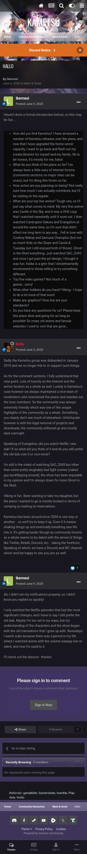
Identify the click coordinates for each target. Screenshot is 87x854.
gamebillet (30, 793)
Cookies (61, 829)
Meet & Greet (32, 83)
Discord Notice (40, 50)
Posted (29, 104)
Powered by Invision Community (43, 833)
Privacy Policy (44, 829)
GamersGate (47, 793)
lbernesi (12, 79)
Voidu (20, 797)
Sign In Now (43, 705)
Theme (26, 829)
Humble (62, 793)
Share (20, 729)
